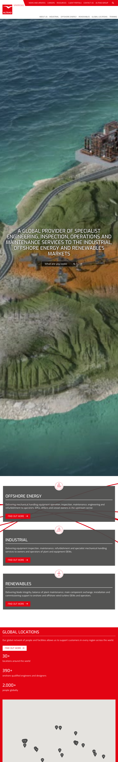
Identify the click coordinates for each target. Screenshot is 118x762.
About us (43, 17)
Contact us (89, 3)
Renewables (84, 17)
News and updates (37, 3)
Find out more (18, 516)
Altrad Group (102, 3)
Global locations (99, 17)
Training (113, 17)
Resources (61, 3)
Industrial (54, 17)
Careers (51, 3)
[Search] (57, 264)
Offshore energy (69, 17)
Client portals (75, 3)
